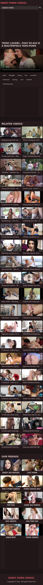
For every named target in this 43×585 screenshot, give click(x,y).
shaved (29, 80)
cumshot (33, 75)
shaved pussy (8, 84)
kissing (14, 80)
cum (22, 80)
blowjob (12, 75)
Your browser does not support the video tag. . (21, 60)
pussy (20, 75)
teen (4, 75)
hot (26, 75)
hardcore (6, 80)
